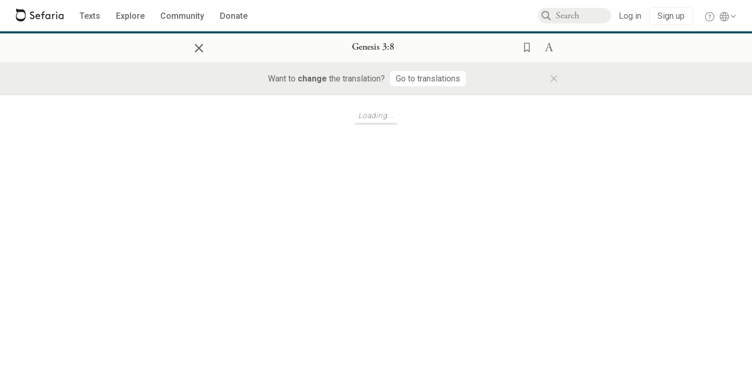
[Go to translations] (428, 78)
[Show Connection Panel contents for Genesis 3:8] (373, 47)
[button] (524, 46)
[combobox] (583, 16)
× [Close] (199, 46)
